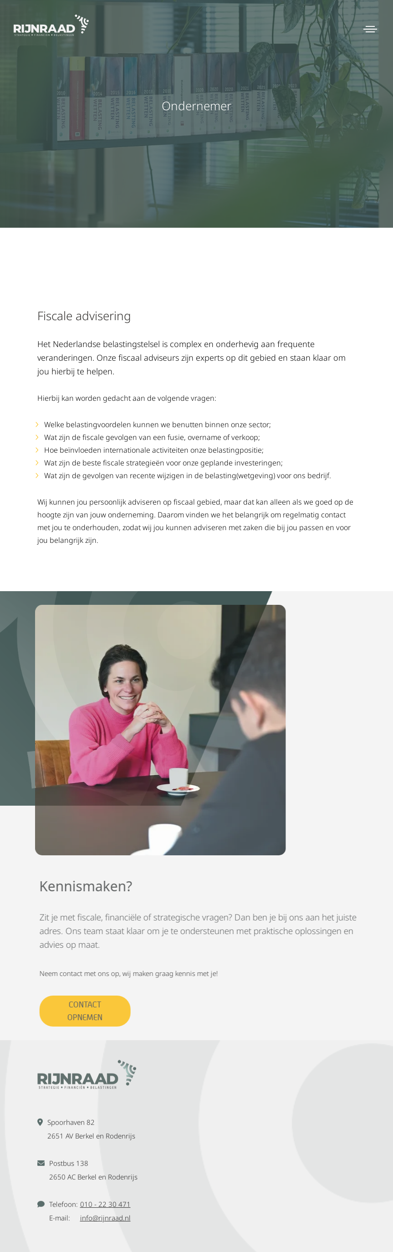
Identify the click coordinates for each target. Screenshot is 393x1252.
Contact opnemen (90, 1011)
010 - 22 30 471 (105, 1209)
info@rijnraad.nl (105, 1222)
